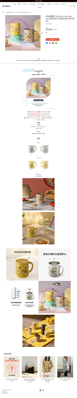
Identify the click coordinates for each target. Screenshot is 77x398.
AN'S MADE (56, 4)
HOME (14, 4)
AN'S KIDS (63, 4)
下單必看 (39, 7)
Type (47, 27)
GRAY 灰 (55, 29)
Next (42, 33)
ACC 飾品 (49, 4)
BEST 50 (25, 4)
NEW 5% (19, 4)
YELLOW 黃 (49, 29)
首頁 (3, 12)
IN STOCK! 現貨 (32, 4)
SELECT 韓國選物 (41, 4)
